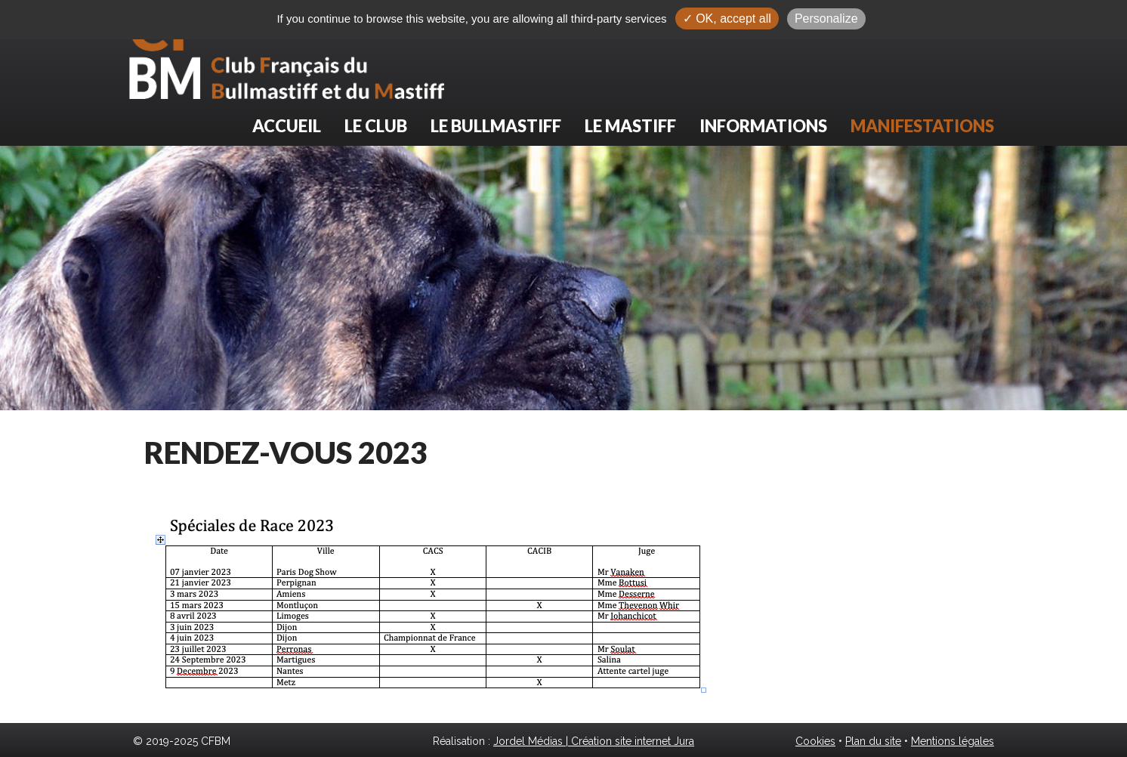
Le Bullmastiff (496, 126)
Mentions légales (952, 741)
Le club (375, 126)
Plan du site (873, 741)
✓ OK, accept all (727, 18)
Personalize (826, 18)
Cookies (815, 741)
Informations (763, 126)
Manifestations (922, 126)
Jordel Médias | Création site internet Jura (593, 741)
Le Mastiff (630, 126)
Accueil (286, 126)
